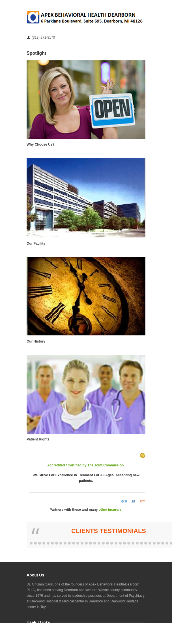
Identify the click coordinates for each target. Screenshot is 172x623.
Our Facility (36, 243)
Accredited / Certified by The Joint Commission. (85, 465)
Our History (36, 341)
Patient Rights (38, 439)
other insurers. (110, 510)
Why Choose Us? (41, 144)
